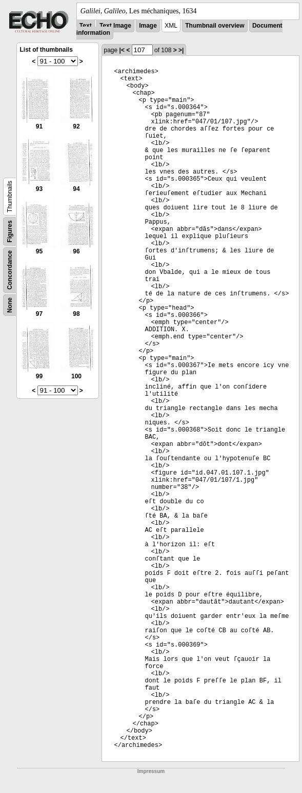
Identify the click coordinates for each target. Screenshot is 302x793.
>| (181, 50)
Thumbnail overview (214, 25)
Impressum (151, 771)
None (9, 305)
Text (85, 25)
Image (148, 25)
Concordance (9, 270)
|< (122, 50)
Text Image (115, 25)
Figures (9, 231)
